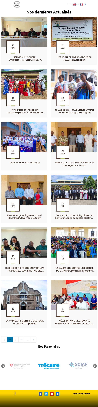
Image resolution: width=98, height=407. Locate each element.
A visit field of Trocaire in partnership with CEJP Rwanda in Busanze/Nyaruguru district (25, 112)
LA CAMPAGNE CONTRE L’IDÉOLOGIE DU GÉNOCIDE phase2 (25, 322)
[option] (49, 366)
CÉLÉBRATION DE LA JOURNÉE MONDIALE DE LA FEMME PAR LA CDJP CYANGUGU (74, 323)
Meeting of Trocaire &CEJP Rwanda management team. (74, 164)
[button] (3, 366)
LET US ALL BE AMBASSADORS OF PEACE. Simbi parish (74, 58)
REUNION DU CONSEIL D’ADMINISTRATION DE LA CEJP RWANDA (25, 60)
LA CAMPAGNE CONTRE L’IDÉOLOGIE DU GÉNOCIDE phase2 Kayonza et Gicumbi (74, 270)
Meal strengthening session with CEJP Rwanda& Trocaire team (24, 217)
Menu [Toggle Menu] (69, 4)
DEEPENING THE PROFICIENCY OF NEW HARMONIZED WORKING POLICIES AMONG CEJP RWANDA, (24, 270)
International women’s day (25, 162)
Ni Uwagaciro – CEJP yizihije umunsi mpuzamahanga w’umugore (74, 111)
